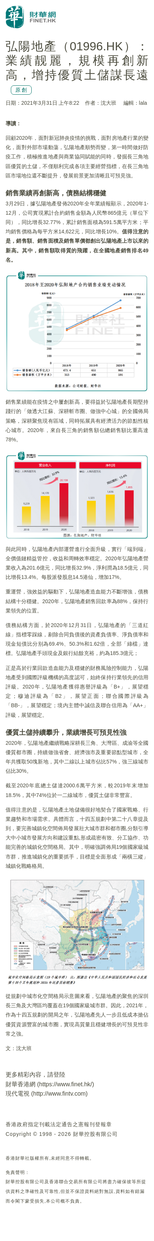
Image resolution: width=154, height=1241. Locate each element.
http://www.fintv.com (59, 1093)
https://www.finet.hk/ (65, 1084)
